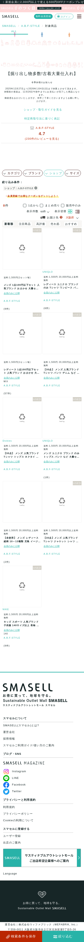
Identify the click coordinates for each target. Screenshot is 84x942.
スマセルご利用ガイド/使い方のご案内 (29, 745)
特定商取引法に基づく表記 (42, 118)
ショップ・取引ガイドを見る (43, 109)
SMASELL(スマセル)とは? (21, 725)
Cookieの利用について (18, 820)
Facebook (14, 784)
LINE (11, 777)
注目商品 (25, 223)
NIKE (6, 609)
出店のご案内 (12, 842)
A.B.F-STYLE (45, 127)
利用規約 (9, 807)
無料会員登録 (43, 16)
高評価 (40, 223)
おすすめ (71, 223)
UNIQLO (48, 272)
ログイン (64, 16)
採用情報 (9, 738)
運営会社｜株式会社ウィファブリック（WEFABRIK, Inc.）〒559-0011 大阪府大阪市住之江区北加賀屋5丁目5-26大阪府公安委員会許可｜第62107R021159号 (42, 929)
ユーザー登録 (12, 835)
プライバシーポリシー (18, 813)
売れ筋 (55, 223)
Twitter (12, 791)
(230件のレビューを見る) (42, 138)
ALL (14, 31)
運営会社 (9, 732)
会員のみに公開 (12, 293)
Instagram (14, 771)
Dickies (7, 441)
